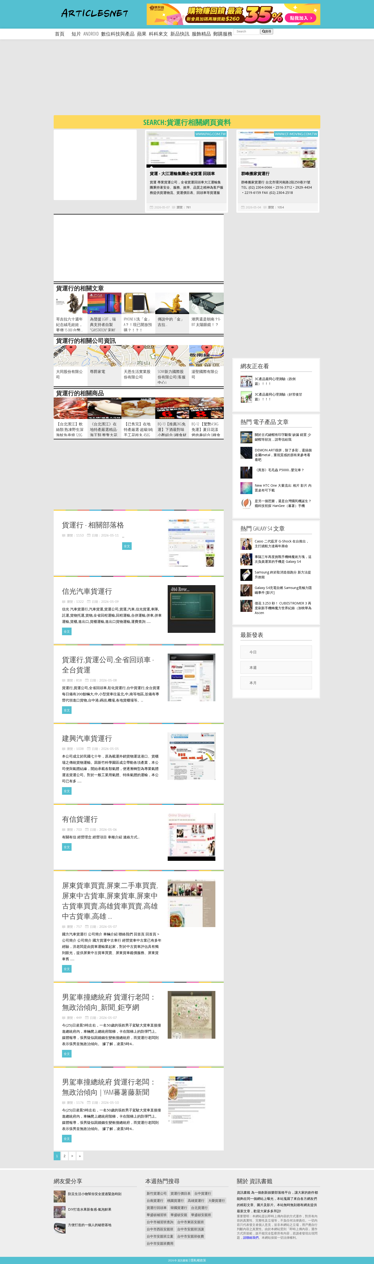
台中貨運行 (202, 1193)
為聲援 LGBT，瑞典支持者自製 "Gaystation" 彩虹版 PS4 (103, 327)
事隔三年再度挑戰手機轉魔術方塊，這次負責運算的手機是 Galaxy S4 (283, 559)
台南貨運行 (155, 1200)
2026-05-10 (110, 1102)
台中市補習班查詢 (160, 1222)
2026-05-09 (110, 602)
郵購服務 (222, 34)
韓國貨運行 (179, 1207)
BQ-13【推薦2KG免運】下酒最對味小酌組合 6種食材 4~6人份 (172, 432)
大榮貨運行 (216, 1200)
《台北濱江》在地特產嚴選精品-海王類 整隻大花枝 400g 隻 (104, 432)
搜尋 (266, 31)
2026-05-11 (110, 535)
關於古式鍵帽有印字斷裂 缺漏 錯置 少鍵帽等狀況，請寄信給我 (283, 437)
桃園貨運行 (175, 1200)
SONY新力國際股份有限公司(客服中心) (172, 377)
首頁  (62, 34)
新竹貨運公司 (157, 1193)
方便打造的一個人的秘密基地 (89, 1225)
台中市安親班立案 (160, 1236)
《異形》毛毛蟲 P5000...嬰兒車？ (279, 470)
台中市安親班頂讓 (190, 1229)
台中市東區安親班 (190, 1222)
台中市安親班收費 (190, 1236)
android (91, 34)
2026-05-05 (110, 749)
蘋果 (141, 34)
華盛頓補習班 (157, 1214)
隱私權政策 (198, 1260)
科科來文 (158, 34)
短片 (76, 34)
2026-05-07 (162, 207)
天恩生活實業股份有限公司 (137, 374)
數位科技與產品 (118, 34)
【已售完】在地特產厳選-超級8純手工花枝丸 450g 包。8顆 (138, 432)
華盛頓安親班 (201, 1214)
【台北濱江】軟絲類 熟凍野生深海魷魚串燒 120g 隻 (69, 432)
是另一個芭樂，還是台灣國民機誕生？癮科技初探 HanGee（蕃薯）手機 (283, 503)
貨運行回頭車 (157, 1207)
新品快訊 (179, 34)
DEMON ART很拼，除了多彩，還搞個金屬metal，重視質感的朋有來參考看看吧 (283, 455)
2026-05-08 (108, 680)
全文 (127, 546)
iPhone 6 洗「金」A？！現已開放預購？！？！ (138, 324)
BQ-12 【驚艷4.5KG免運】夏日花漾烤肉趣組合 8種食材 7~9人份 (206, 432)
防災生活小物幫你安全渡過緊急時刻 (94, 1194)
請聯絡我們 (251, 1237)
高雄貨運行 (196, 1200)
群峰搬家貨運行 (255, 173)
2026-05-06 (108, 829)
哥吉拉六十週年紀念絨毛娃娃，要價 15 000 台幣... (69, 324)
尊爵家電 (97, 371)
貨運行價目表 (181, 1193)
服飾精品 (201, 34)
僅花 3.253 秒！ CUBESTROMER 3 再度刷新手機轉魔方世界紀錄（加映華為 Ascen (283, 608)
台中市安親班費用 (160, 1243)
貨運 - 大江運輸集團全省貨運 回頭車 (182, 173)
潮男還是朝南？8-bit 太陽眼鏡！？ (206, 321)
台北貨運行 (199, 1207)
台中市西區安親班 (160, 1229)
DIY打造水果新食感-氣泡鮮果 (89, 1209)
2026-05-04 (253, 207)
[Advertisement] (197, 81)
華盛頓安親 (179, 1214)
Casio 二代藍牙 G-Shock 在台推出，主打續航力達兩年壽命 (282, 543)
